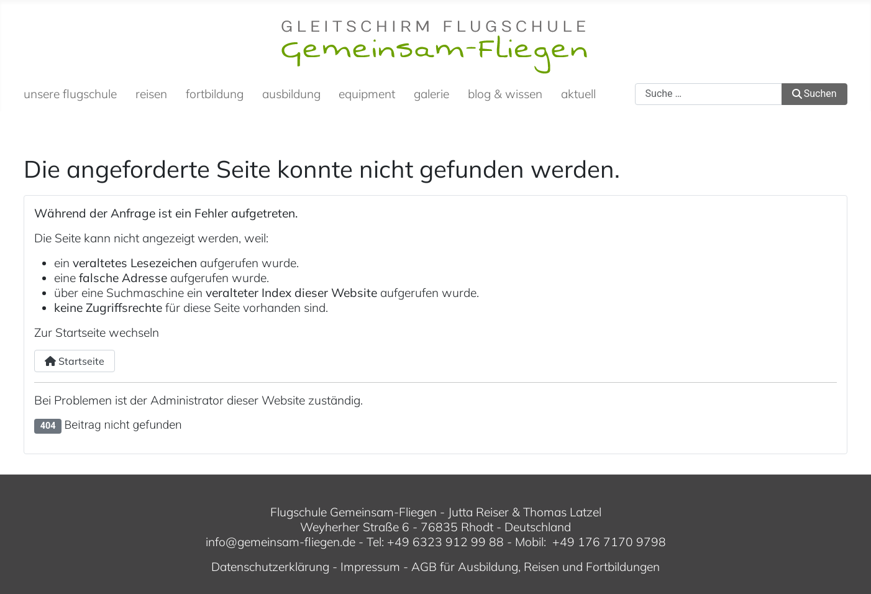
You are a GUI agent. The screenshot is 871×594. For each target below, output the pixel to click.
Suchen (814, 93)
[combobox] (708, 94)
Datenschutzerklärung (270, 566)
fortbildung (215, 93)
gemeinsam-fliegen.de (296, 541)
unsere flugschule (70, 93)
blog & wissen (505, 93)
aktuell (578, 93)
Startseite (74, 361)
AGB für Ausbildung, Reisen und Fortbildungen (535, 566)
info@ (221, 541)
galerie (431, 93)
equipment (367, 93)
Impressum (370, 566)
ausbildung (291, 93)
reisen (151, 93)
